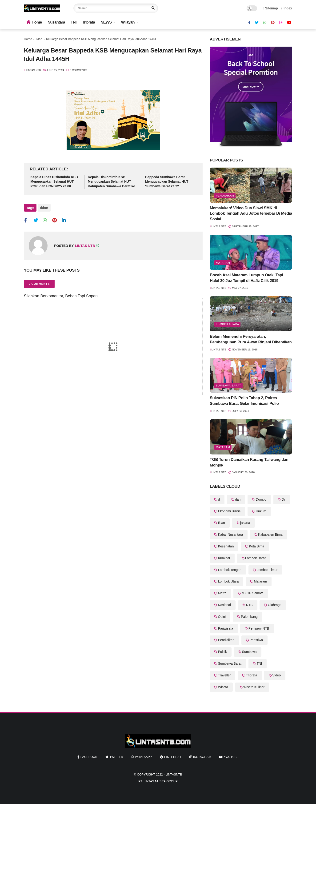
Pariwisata (225, 628)
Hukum (261, 511)
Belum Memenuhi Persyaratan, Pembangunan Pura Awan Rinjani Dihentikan (251, 339)
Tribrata (88, 22)
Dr (283, 499)
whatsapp (143, 757)
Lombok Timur (267, 570)
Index (286, 8)
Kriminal (224, 558)
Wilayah (127, 22)
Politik (222, 652)
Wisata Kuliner (253, 687)
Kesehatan (226, 546)
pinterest (172, 757)
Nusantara (56, 22)
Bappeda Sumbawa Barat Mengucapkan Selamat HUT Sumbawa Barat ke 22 (166, 181)
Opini (222, 617)
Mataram (223, 262)
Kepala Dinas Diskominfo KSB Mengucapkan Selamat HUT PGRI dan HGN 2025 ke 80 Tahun (54, 182)
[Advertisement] (141, 837)
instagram (202, 757)
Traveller (224, 675)
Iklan (39, 39)
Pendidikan (225, 195)
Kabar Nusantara (230, 534)
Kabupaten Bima (270, 534)
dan (237, 499)
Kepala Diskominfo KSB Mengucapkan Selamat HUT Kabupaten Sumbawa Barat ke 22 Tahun (111, 182)
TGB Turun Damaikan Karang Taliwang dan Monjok (249, 462)
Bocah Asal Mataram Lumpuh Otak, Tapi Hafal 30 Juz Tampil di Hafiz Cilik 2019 (246, 278)
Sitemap (270, 8)
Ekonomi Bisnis (229, 511)
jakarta (245, 523)
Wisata (223, 687)
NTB (249, 605)
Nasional (224, 605)
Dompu (261, 499)
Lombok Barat (255, 558)
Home (34, 22)
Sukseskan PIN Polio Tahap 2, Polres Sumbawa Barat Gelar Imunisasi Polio (244, 401)
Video (276, 675)
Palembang (249, 617)
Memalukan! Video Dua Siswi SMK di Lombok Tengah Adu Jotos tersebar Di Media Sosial (251, 213)
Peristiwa (256, 640)
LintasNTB (173, 774)
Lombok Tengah (229, 570)
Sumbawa (249, 652)
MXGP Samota (253, 593)
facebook (88, 757)
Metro (222, 593)
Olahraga (274, 605)
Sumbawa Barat (228, 385)
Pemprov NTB (258, 628)
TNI (73, 22)
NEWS (106, 22)
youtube (231, 757)
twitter (116, 757)
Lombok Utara (227, 324)
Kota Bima (256, 546)
